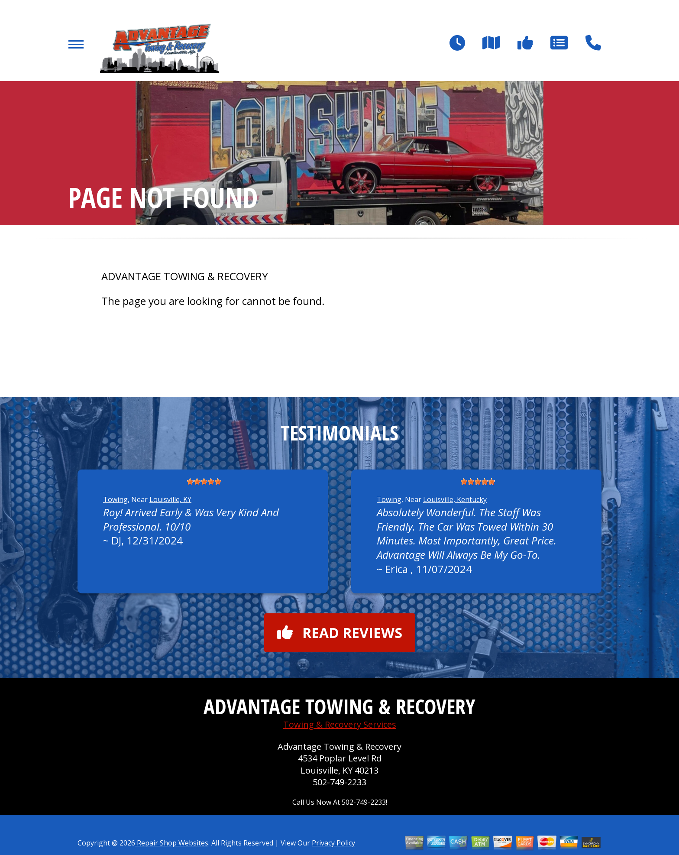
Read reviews (339, 632)
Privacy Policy (333, 843)
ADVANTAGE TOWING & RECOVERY (184, 276)
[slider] (204, 481)
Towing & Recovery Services (339, 724)
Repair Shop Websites (171, 843)
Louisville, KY (170, 499)
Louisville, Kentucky (455, 499)
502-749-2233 (339, 782)
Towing (115, 499)
